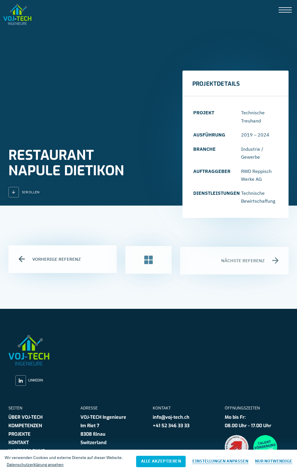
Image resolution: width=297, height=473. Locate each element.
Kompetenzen (25, 426)
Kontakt (18, 442)
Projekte (19, 434)
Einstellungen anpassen (220, 461)
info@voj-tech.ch (171, 417)
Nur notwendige (273, 461)
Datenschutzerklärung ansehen (35, 464)
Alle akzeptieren (161, 461)
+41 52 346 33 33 (171, 426)
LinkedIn (29, 380)
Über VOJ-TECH (25, 417)
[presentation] (285, 10)
